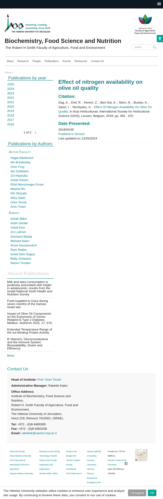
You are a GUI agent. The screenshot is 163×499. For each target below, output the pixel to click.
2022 (10, 97)
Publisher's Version (71, 134)
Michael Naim (19, 241)
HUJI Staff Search (74, 473)
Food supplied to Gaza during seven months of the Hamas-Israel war (27, 304)
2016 (10, 124)
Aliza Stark (17, 198)
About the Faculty (17, 451)
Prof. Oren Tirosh (49, 379)
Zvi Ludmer (18, 232)
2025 (10, 84)
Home (8, 72)
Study (150, 61)
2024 (10, 88)
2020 (10, 106)
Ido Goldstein (19, 171)
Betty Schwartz (20, 258)
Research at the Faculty (49, 451)
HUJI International (17, 460)
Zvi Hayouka (19, 175)
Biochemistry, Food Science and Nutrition (63, 41)
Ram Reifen (18, 249)
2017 (10, 119)
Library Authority (94, 451)
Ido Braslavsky (20, 162)
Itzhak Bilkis (18, 218)
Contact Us (97, 61)
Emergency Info (94, 482)
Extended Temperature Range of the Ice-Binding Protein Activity (29, 331)
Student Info (71, 451)
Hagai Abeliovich (21, 158)
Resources (80, 61)
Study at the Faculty (48, 460)
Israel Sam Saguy (22, 254)
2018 (10, 115)
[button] (160, 43)
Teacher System (73, 460)
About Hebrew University (20, 456)
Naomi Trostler (20, 263)
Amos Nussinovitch (23, 245)
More (10, 355)
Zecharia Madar (21, 236)
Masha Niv (17, 189)
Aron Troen (18, 206)
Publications (52, 61)
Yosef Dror (17, 227)
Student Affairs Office (48, 473)
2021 (10, 102)
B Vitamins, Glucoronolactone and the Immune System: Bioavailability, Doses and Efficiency (27, 344)
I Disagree (137, 493)
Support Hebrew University (21, 473)
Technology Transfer (48, 456)
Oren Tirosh (18, 202)
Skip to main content (14, 10)
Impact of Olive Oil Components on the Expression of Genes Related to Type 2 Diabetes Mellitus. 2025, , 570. (30, 318)
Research (23, 61)
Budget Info (71, 456)
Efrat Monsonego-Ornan (27, 184)
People (37, 61)
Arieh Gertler (19, 223)
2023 (10, 93)
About (10, 61)
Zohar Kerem (19, 180)
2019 (10, 111)
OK (152, 493)
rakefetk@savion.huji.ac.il (39, 433)
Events (67, 61)
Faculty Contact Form (117, 460)
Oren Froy (17, 167)
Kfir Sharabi (18, 193)
